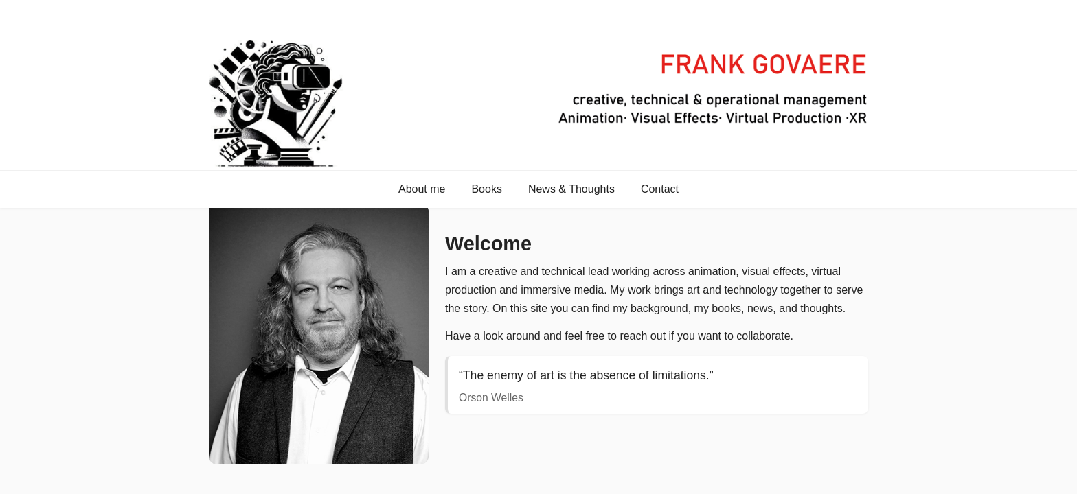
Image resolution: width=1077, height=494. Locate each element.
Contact (660, 189)
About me (421, 189)
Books (486, 189)
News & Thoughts (571, 189)
